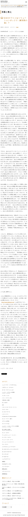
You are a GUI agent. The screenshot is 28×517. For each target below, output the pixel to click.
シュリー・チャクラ (6, 393)
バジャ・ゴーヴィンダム (7, 397)
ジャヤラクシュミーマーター (8, 446)
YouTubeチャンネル (6, 464)
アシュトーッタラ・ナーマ (7, 439)
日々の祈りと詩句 (6, 429)
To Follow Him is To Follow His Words (9, 416)
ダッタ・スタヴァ (5, 432)
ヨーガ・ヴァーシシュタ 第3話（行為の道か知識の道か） (13, 484)
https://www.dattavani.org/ (8, 302)
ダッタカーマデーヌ (6, 411)
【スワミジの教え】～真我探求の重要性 (11, 493)
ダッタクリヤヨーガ (6, 451)
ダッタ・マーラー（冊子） (7, 418)
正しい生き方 (4, 402)
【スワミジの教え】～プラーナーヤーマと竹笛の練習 (13, 488)
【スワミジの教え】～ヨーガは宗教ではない (12, 490)
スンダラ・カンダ (5, 395)
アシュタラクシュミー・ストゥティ (9, 435)
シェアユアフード (6, 459)
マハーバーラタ (5, 423)
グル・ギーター (5, 444)
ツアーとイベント (6, 471)
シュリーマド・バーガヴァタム (9, 385)
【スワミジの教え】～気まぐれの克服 (11, 481)
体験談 (3, 461)
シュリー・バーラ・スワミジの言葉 (10, 426)
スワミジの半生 (5, 421)
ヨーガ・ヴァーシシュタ (7, 390)
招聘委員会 (4, 473)
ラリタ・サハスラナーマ (7, 430)
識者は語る (4, 469)
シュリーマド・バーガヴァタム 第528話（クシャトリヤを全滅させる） (13, 499)
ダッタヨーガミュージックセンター (10, 449)
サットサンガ (5, 454)
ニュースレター (5, 466)
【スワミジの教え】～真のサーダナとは (11, 495)
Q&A (17, 27)
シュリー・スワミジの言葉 (8, 392)
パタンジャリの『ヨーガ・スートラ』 (9, 407)
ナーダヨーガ (5, 456)
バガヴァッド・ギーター (7, 387)
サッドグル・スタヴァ (6, 437)
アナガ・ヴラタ (5, 409)
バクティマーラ (5, 414)
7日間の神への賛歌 (6, 400)
